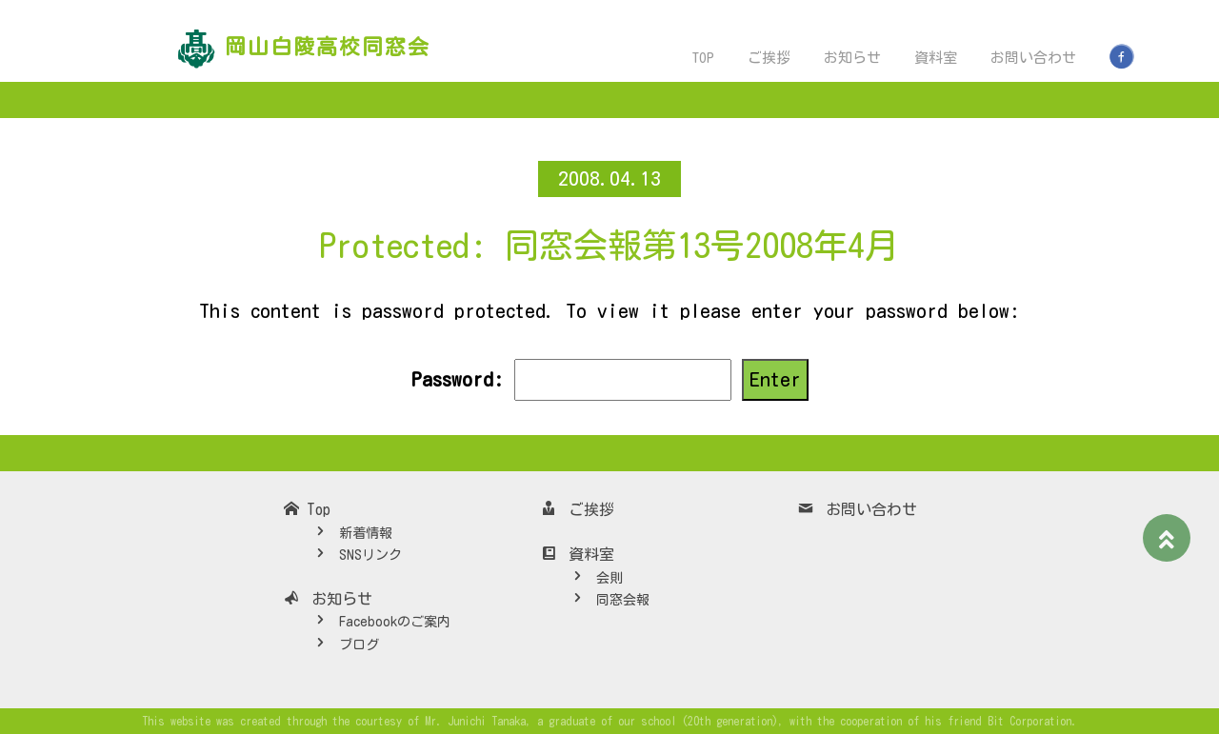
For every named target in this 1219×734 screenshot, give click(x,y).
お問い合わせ (1033, 57)
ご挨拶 (769, 57)
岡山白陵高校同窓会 (327, 46)
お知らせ (852, 57)
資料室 (935, 57)
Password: (570, 380)
